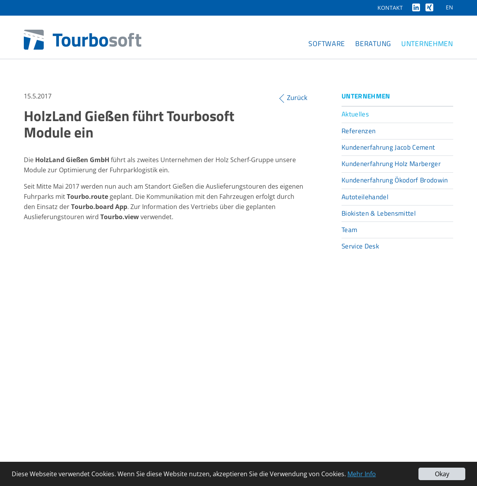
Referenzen (359, 131)
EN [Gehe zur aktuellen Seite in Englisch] (449, 7)
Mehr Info (361, 474)
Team (349, 230)
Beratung (373, 43)
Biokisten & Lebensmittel (379, 213)
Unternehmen (427, 43)
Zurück (297, 98)
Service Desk (360, 246)
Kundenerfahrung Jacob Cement (388, 147)
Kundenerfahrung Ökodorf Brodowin (395, 180)
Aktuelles (355, 114)
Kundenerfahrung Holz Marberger (391, 164)
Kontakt (390, 7)
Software (326, 43)
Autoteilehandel (365, 197)
